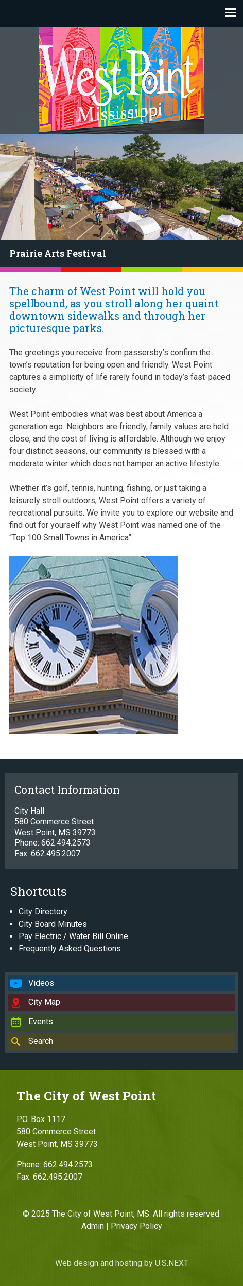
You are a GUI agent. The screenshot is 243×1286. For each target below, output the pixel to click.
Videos (41, 983)
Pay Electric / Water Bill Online (73, 936)
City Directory (43, 911)
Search (40, 1041)
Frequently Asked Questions (70, 948)
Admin (92, 1226)
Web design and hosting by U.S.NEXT (121, 1263)
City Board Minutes (53, 924)
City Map (44, 1002)
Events (40, 1021)
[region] (121, 203)
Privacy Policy (136, 1226)
